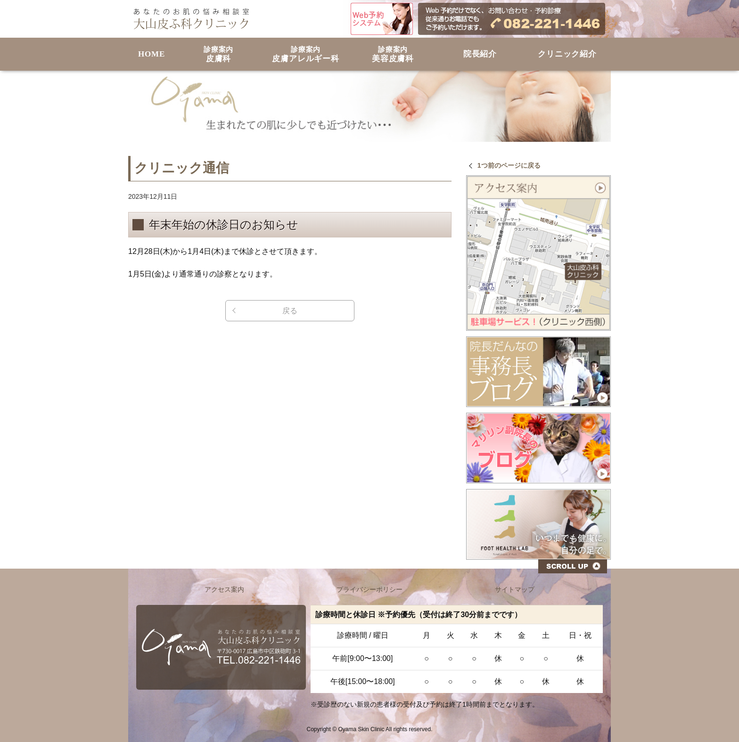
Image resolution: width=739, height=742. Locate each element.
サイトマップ (514, 589)
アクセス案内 (224, 589)
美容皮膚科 (393, 54)
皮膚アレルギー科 (305, 54)
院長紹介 (480, 53)
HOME (151, 53)
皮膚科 (218, 54)
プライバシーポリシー (369, 589)
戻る (289, 311)
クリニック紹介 (567, 53)
